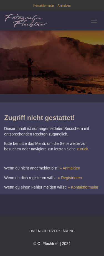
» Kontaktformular (83, 187)
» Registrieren (70, 178)
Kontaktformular (43, 5)
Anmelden (63, 5)
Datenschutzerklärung (52, 231)
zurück (82, 149)
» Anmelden (70, 168)
